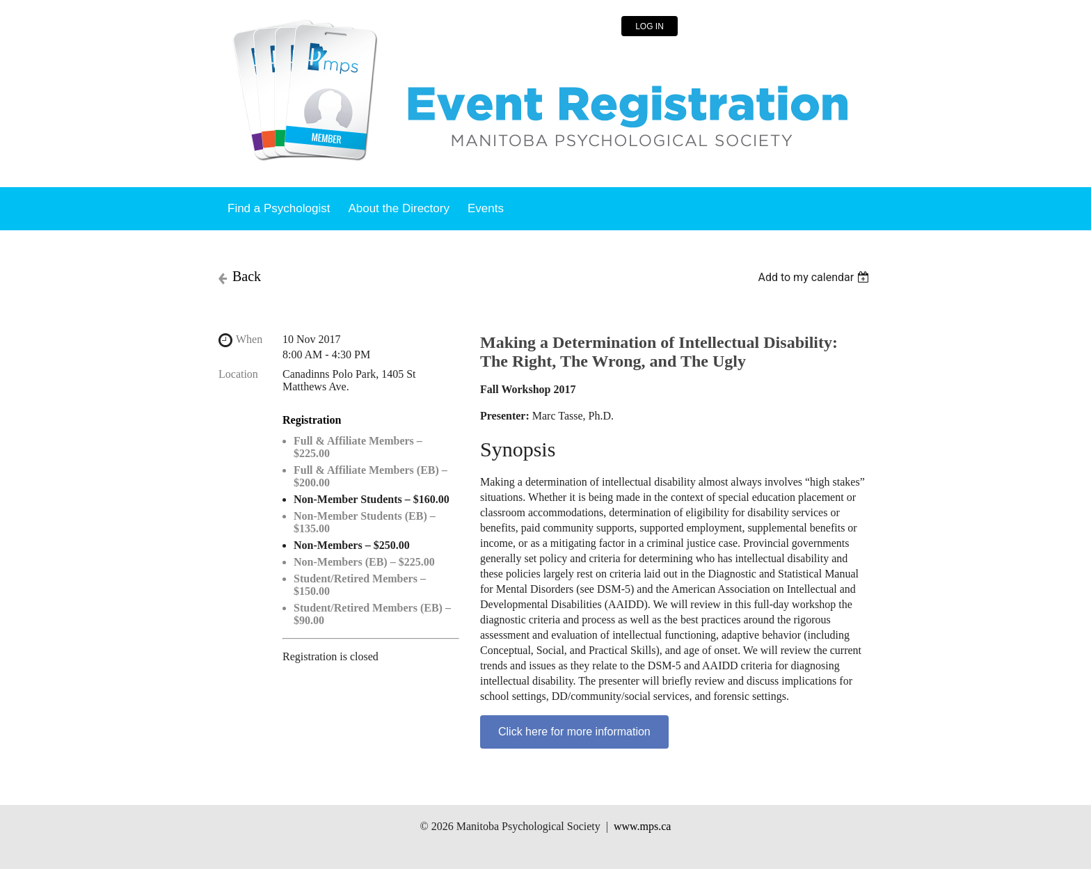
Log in (649, 26)
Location (238, 374)
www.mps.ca (642, 826)
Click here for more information (574, 732)
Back (246, 276)
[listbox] (815, 277)
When (249, 339)
